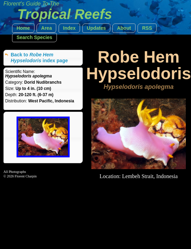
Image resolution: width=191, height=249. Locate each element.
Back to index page (39, 57)
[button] (23, 28)
